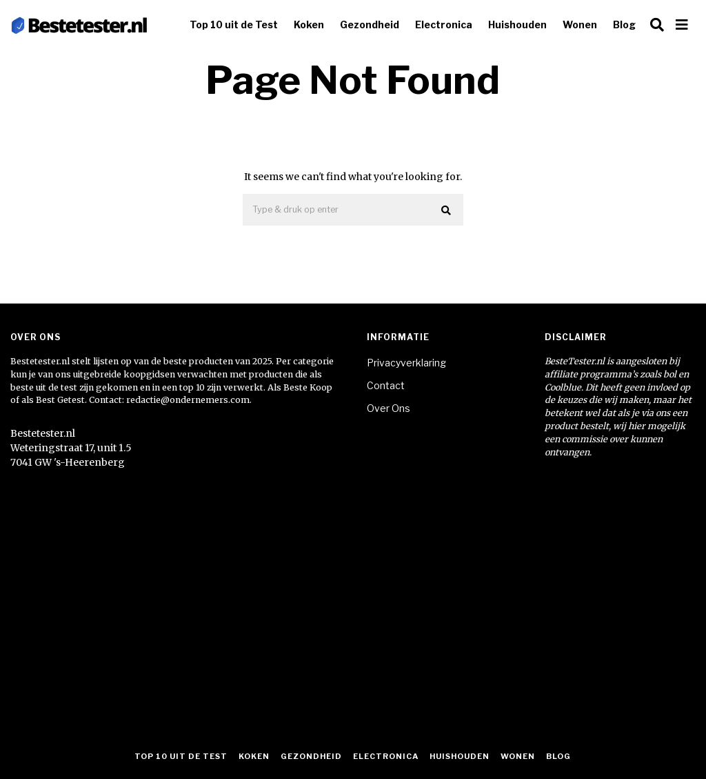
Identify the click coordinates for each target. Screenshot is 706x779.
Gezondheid (369, 24)
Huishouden (517, 24)
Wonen (580, 24)
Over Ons (388, 408)
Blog (624, 24)
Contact (386, 385)
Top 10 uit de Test (234, 24)
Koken (309, 24)
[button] (446, 210)
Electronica (443, 24)
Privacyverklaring (406, 362)
